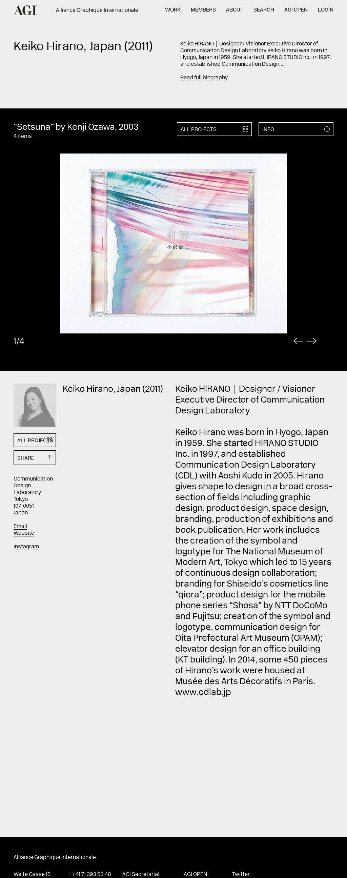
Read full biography (204, 78)
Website (24, 533)
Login (325, 10)
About (234, 10)
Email (20, 526)
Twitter (241, 874)
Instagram (26, 547)
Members (203, 10)
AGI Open (296, 10)
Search (263, 10)
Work (173, 10)
